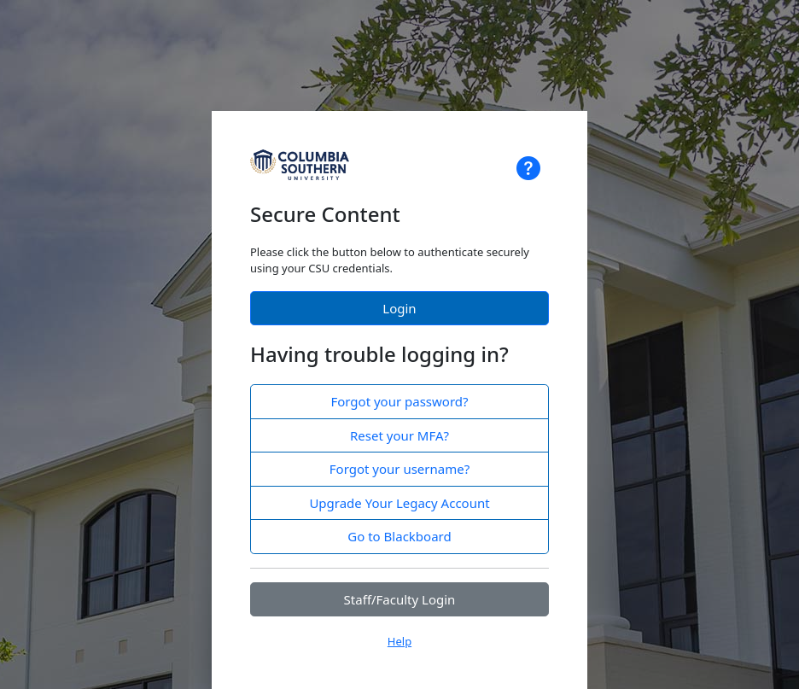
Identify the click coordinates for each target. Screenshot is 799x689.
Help (399, 641)
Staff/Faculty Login (400, 599)
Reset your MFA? (399, 435)
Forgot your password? (399, 401)
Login (399, 308)
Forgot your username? (399, 468)
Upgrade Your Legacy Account (399, 502)
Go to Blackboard (399, 536)
